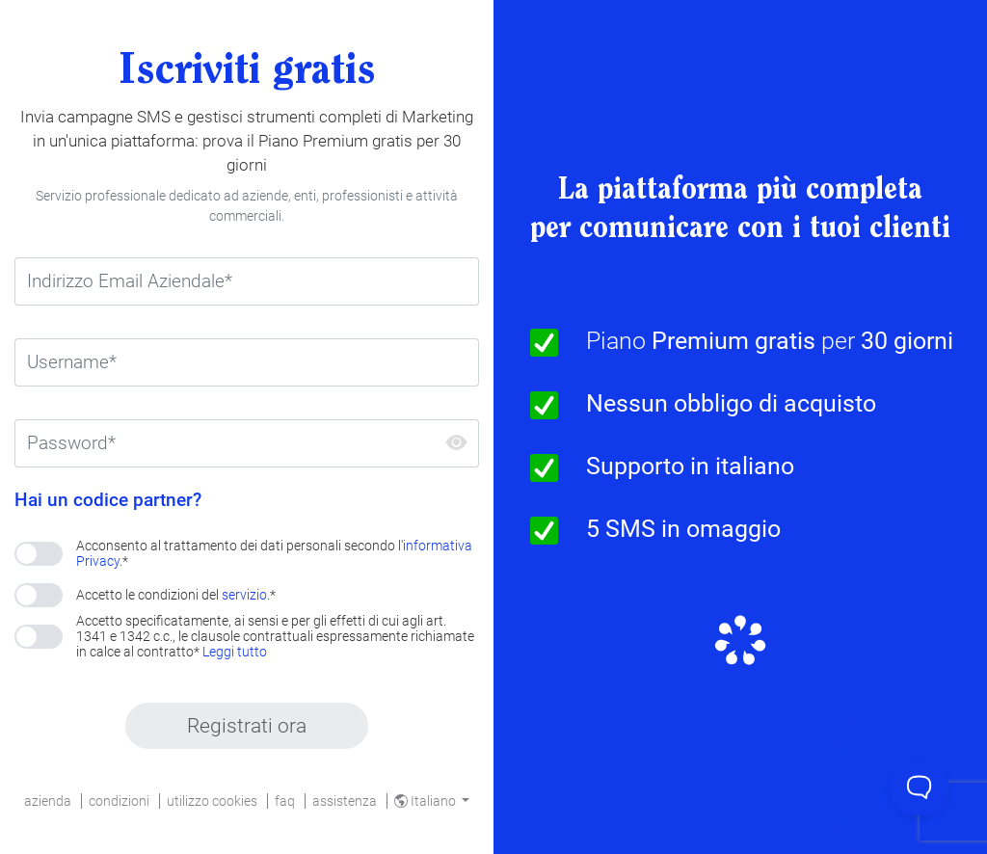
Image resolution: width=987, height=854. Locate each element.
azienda (47, 801)
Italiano (426, 801)
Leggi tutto (234, 651)
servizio (244, 594)
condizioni (119, 801)
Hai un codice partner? (107, 500)
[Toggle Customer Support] (919, 786)
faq (285, 801)
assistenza (344, 801)
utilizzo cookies (212, 801)
